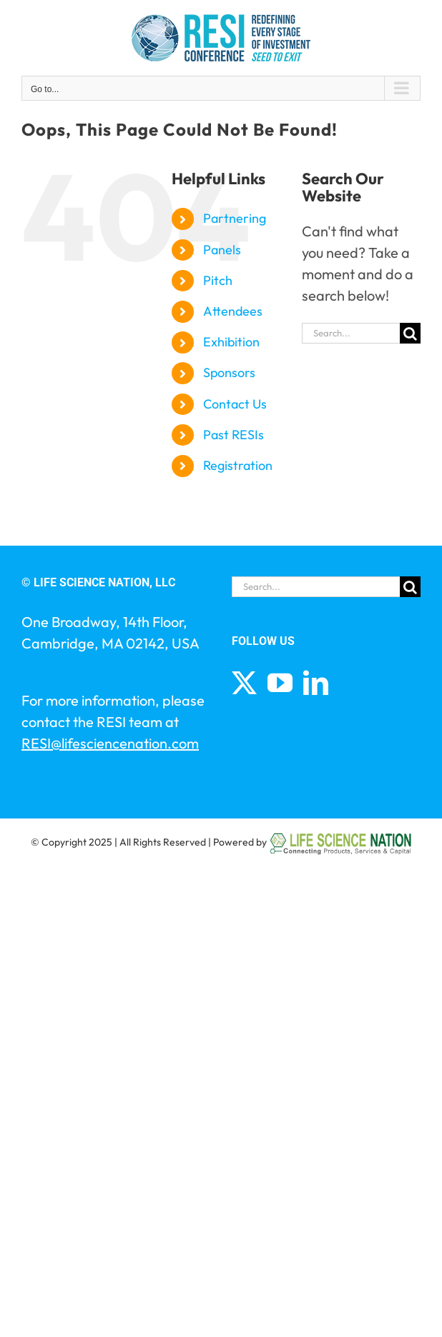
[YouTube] (280, 682)
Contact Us (235, 404)
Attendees (232, 311)
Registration (237, 465)
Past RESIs (233, 434)
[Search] (410, 333)
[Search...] (351, 333)
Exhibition (231, 342)
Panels (222, 249)
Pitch (217, 280)
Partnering (234, 218)
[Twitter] (244, 682)
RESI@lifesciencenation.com (110, 743)
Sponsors (229, 372)
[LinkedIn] (315, 682)
